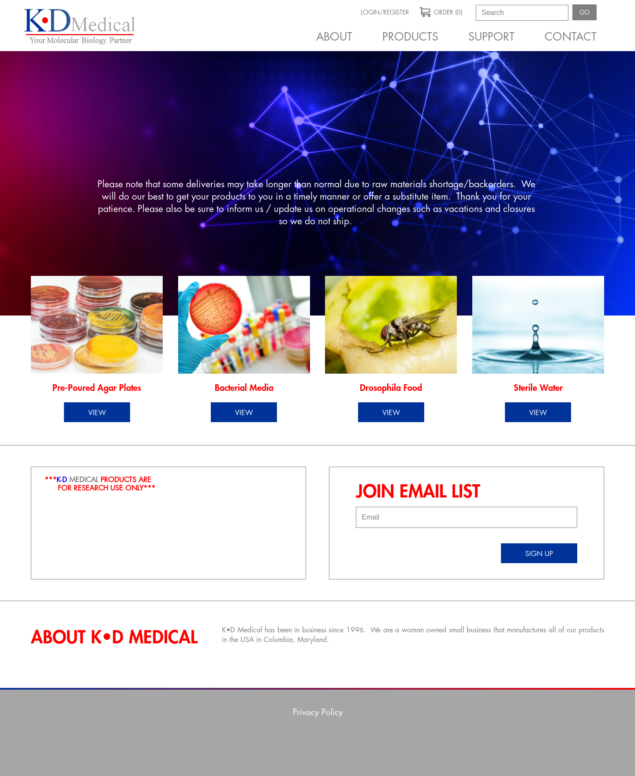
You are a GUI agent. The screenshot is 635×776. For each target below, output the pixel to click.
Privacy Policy (318, 712)
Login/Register (385, 12)
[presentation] (423, 549)
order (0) (441, 11)
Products (410, 36)
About (334, 36)
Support (491, 36)
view (97, 412)
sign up (539, 553)
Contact (571, 36)
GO (584, 12)
